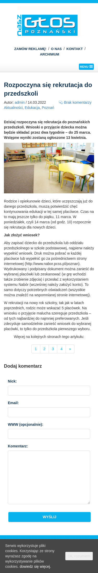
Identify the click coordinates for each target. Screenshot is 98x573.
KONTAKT (74, 49)
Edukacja (32, 108)
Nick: (12, 381)
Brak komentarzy (77, 102)
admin (20, 102)
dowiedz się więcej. (35, 566)
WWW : (25, 424)
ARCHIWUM (49, 54)
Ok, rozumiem (79, 556)
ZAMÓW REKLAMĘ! (30, 49)
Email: (13, 403)
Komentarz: (18, 446)
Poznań (48, 108)
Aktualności (13, 108)
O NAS (56, 49)
